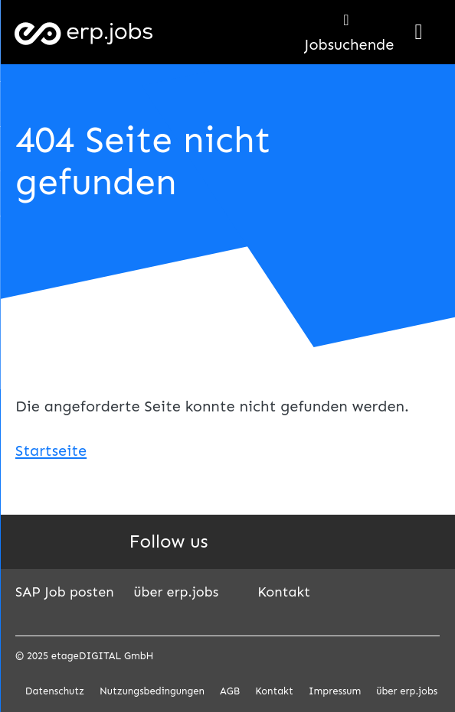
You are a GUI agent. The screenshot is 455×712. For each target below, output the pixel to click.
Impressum (335, 691)
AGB (230, 691)
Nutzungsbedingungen (152, 691)
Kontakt (283, 592)
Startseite (51, 450)
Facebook (267, 542)
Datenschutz (54, 691)
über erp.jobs (176, 592)
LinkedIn (232, 542)
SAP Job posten (64, 592)
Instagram (302, 542)
